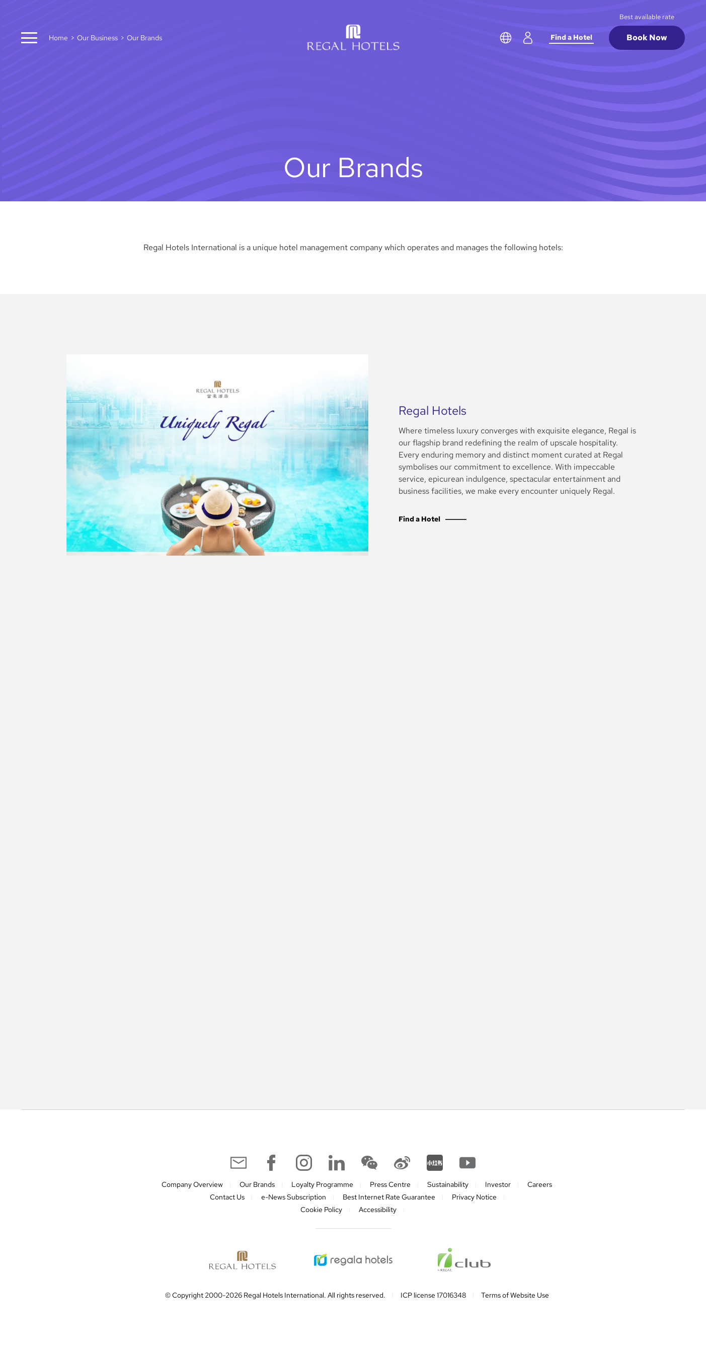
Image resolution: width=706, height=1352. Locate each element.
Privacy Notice (474, 1196)
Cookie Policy (321, 1209)
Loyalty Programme (322, 1184)
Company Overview (192, 1184)
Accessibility (378, 1209)
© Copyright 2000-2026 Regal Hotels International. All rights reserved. (275, 1295)
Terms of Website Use (515, 1295)
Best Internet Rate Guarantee (389, 1196)
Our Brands (257, 1184)
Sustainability (447, 1184)
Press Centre (390, 1184)
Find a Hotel (571, 37)
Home (58, 37)
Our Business (97, 37)
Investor (498, 1184)
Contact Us (227, 1196)
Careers (539, 1184)
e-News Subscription (293, 1196)
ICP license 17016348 (433, 1295)
